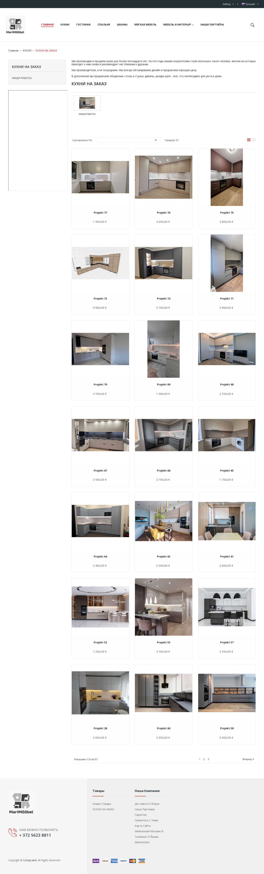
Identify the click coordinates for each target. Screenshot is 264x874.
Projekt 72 (163, 298)
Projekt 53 (163, 642)
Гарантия (140, 814)
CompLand (29, 860)
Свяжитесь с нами (146, 820)
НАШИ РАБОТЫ (22, 78)
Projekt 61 (227, 556)
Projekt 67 (100, 470)
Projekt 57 (227, 642)
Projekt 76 (163, 212)
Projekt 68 (227, 384)
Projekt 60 (163, 728)
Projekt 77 (100, 212)
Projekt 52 (100, 642)
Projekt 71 (227, 298)
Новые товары (102, 803)
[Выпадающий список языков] (250, 4)
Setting (226, 4)
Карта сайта (143, 825)
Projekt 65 (227, 470)
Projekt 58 (227, 728)
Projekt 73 (100, 298)
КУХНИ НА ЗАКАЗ (26, 66)
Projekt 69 (163, 384)
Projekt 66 (163, 470)
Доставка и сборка (147, 803)
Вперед (249, 759)
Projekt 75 (227, 212)
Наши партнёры (145, 809)
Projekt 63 (163, 556)
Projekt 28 (100, 728)
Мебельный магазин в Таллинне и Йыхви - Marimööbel (149, 836)
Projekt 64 (100, 556)
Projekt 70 (100, 384)
